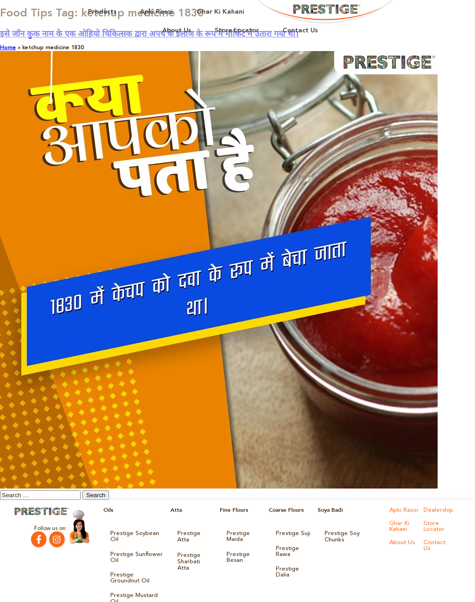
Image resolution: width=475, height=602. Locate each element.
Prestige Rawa (286, 548)
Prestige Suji (291, 532)
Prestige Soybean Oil (136, 532)
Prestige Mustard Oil (136, 582)
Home (8, 48)
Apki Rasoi (156, 12)
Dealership (436, 510)
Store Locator (237, 30)
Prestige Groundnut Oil (135, 566)
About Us (176, 30)
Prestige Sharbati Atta (193, 548)
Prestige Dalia (293, 563)
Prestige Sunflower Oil (133, 548)
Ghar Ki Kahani (220, 12)
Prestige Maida (237, 535)
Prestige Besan (237, 553)
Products (102, 12)
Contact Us (300, 30)
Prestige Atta (193, 532)
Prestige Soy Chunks (350, 532)
